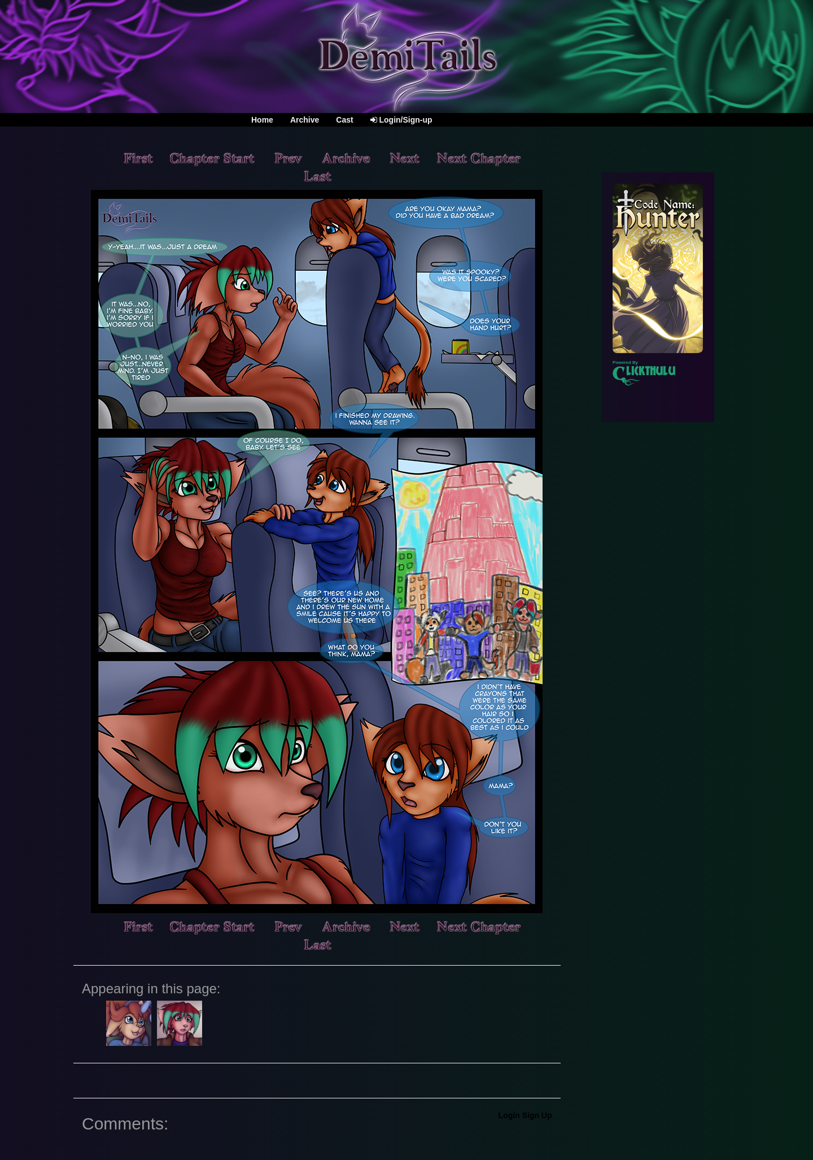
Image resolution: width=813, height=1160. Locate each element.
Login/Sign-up (401, 119)
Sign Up (537, 1115)
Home (262, 119)
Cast (344, 119)
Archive (304, 119)
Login (509, 1115)
